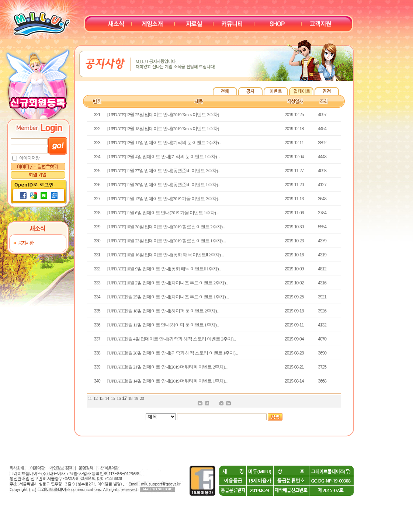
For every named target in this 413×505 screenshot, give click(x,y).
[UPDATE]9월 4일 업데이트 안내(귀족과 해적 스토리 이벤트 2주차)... (171, 339)
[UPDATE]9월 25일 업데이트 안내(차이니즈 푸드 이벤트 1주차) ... (168, 297)
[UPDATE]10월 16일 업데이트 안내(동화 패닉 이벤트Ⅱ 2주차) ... (165, 254)
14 (107, 398)
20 (142, 398)
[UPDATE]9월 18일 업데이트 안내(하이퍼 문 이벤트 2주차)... (163, 311)
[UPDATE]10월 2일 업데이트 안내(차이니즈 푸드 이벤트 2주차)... (167, 283)
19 (136, 398)
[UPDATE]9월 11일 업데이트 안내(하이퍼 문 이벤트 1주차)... (163, 325)
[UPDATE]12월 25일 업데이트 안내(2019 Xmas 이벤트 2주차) (163, 114)
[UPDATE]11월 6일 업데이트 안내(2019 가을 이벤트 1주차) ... (163, 212)
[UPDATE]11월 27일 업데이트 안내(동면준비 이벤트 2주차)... (163, 170)
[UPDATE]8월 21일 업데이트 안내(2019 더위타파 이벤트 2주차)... (167, 367)
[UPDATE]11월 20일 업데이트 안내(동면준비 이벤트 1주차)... (163, 184)
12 (95, 398)
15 (113, 398)
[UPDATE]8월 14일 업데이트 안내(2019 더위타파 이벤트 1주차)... (167, 381)
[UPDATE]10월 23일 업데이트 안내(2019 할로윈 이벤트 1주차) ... (166, 240)
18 (130, 398)
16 (119, 398)
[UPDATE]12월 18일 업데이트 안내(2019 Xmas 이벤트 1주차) (163, 128)
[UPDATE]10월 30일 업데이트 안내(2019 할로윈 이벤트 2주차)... (166, 226)
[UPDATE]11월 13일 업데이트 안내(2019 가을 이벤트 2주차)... (163, 198)
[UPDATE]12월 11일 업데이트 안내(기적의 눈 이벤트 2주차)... (164, 142)
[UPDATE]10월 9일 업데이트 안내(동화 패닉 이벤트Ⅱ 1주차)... (164, 268)
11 (90, 398)
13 (101, 398)
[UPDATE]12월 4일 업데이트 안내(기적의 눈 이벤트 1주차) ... (163, 156)
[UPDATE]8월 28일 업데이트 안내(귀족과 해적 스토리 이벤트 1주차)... (172, 353)
